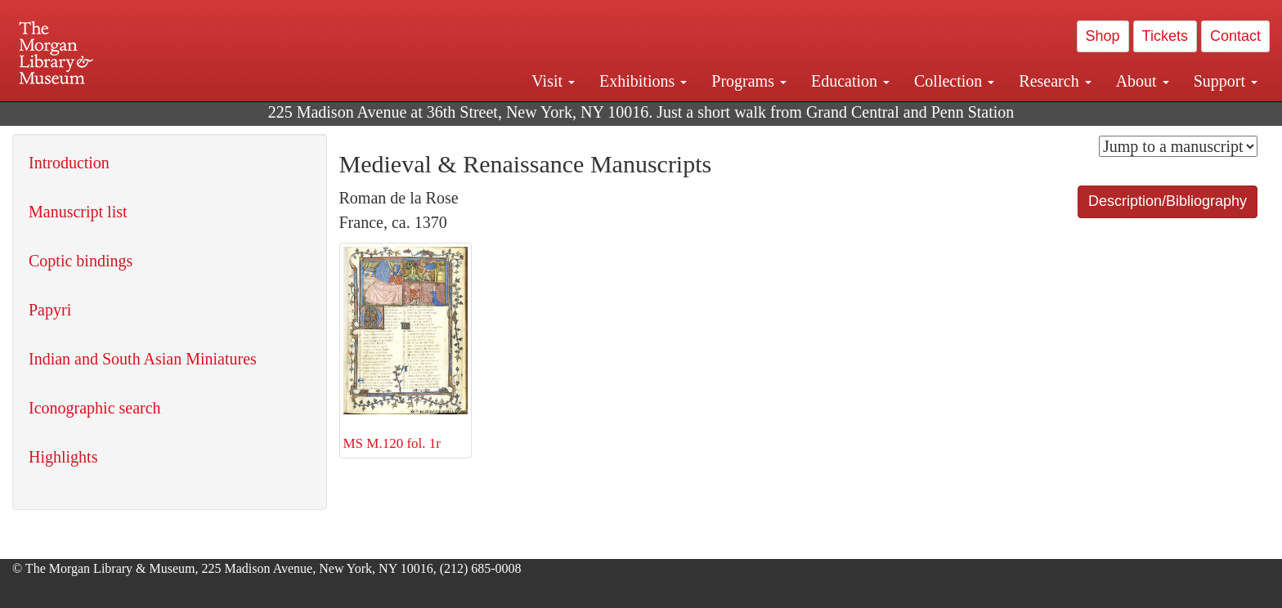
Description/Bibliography (1167, 201)
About (1142, 81)
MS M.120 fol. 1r (405, 349)
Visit (553, 81)
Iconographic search (95, 408)
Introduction (69, 163)
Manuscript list (78, 212)
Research (1055, 81)
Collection (954, 81)
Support (1225, 81)
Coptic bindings (80, 261)
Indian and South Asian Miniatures (143, 359)
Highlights (63, 457)
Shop (1103, 36)
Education (850, 81)
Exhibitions (643, 81)
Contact (1235, 36)
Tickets (1165, 36)
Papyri (50, 310)
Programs (749, 81)
